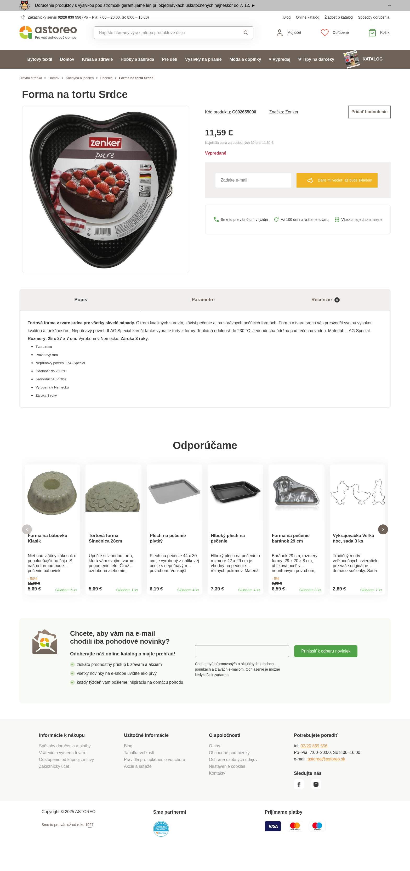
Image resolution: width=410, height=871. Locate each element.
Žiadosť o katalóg (338, 29)
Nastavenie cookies (227, 784)
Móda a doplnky (245, 71)
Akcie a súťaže (138, 784)
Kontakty (217, 790)
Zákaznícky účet (54, 784)
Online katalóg (308, 29)
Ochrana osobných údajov (233, 777)
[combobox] (161, 44)
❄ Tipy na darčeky (316, 71)
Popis (80, 311)
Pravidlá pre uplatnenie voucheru (154, 777)
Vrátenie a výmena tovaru (63, 770)
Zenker (291, 123)
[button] (27, 544)
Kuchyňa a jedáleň (80, 89)
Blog (287, 29)
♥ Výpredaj (280, 71)
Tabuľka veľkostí (139, 770)
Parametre (203, 311)
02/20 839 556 (69, 29)
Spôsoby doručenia (373, 29)
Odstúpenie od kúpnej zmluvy (66, 777)
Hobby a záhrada (137, 71)
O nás (214, 763)
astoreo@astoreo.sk (326, 776)
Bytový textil (39, 71)
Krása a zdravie (97, 71)
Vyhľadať (246, 44)
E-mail (204, 668)
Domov (67, 71)
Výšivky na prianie (203, 71)
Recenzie (325, 311)
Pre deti (169, 71)
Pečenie (106, 89)
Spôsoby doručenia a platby (64, 763)
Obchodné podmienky (229, 770)
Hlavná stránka (30, 89)
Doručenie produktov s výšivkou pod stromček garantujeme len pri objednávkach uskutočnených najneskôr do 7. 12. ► (145, 11)
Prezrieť (360, 11)
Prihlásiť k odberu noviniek (325, 668)
